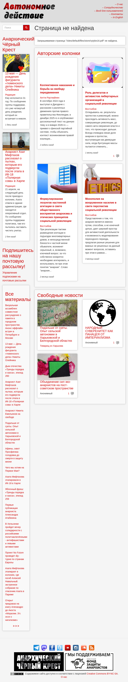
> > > (16, 626)
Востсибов (90, 109)
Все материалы (18, 296)
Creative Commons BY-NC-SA (102, 673)
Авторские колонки (58, 53)
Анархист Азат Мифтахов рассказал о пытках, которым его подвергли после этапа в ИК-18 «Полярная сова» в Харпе (15, 166)
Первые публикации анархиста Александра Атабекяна (11, 511)
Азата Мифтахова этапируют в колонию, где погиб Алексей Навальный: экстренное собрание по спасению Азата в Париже (14, 581)
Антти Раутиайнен (49, 97)
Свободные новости (60, 295)
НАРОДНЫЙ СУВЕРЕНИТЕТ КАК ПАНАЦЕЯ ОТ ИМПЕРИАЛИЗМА (99, 332)
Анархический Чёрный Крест (18, 44)
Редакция (10, 94)
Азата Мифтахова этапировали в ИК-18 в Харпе (14, 480)
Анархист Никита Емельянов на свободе (14, 413)
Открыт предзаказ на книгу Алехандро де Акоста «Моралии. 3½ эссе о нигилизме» (14, 610)
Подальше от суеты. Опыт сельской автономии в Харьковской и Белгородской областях (56, 334)
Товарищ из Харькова (51, 346)
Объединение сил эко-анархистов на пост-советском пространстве (56, 385)
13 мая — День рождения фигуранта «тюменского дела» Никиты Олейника (15, 81)
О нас (64, 677)
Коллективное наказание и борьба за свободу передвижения (57, 89)
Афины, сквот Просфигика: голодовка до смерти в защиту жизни (14, 455)
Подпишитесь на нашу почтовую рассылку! (18, 258)
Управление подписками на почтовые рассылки (14, 276)
